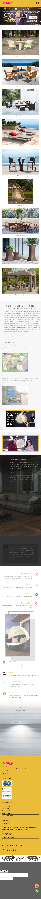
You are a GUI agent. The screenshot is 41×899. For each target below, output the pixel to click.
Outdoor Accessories (20, 252)
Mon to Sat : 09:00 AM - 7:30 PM (12, 840)
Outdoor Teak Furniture (20, 222)
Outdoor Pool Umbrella (20, 281)
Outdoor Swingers (20, 192)
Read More (5, 773)
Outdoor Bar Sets (20, 162)
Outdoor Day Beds (20, 132)
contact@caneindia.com (10, 837)
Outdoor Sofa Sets (20, 103)
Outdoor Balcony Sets (20, 43)
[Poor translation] (5, 871)
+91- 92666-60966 (7, 833)
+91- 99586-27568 (7, 835)
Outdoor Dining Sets (20, 73)
